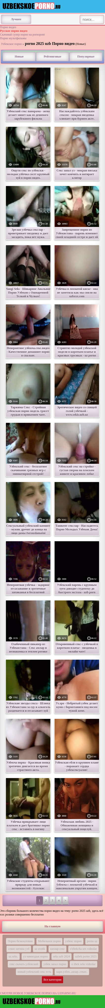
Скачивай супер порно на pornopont (22, 34)
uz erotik (40, 949)
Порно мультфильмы (13, 38)
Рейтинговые (52, 56)
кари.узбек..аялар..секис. (71, 971)
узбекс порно (73, 941)
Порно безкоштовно (20, 941)
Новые (19, 56)
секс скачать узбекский (23, 964)
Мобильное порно (49, 941)
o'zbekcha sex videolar (83, 949)
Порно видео (8, 27)
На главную (52, 926)
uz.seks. (13, 956)
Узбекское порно (11, 44)
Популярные (85, 56)
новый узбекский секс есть (34, 971)
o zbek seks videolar (83, 964)
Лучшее (16, 19)
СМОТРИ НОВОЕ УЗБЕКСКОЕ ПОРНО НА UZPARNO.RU (38, 993)
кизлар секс (57, 949)
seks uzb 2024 (61, 956)
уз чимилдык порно (35, 956)
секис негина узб (18, 949)
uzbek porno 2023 (86, 956)
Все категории (52, 979)
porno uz (92, 941)
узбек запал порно (54, 964)
